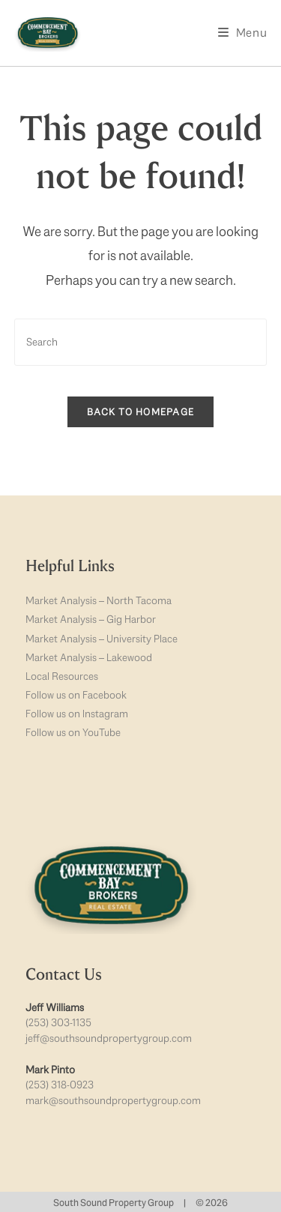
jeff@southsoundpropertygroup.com (108, 1038)
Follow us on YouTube (73, 732)
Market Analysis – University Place (101, 638)
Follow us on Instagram (76, 713)
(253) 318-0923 (59, 1084)
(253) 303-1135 (58, 1022)
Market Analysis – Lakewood (88, 657)
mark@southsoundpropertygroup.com (113, 1100)
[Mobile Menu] (243, 32)
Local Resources (61, 676)
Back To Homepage (141, 411)
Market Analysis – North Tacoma (98, 600)
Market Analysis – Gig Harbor (90, 619)
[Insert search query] (141, 342)
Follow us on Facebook (76, 695)
